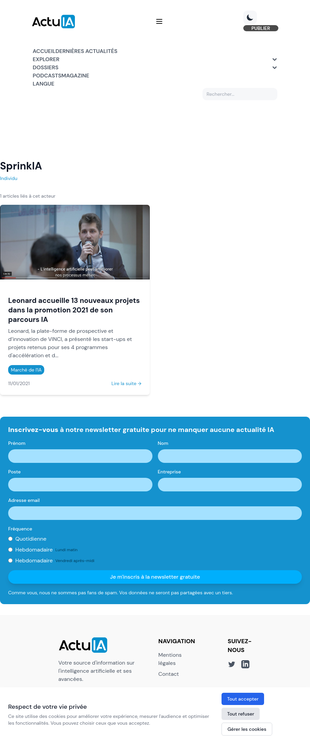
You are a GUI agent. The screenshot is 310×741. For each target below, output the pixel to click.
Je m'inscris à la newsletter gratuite (155, 577)
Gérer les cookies (246, 729)
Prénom (17, 443)
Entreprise (169, 472)
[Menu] (159, 22)
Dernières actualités (86, 51)
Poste (14, 472)
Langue (43, 84)
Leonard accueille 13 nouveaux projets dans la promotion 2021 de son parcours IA (74, 310)
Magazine (75, 75)
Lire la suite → (126, 384)
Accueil (44, 51)
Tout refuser (240, 714)
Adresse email (24, 501)
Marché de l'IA (26, 370)
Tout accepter (242, 699)
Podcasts (47, 75)
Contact (168, 674)
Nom (163, 443)
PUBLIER (259, 28)
